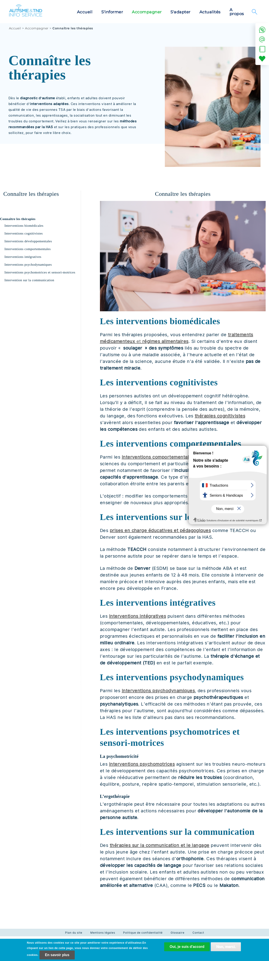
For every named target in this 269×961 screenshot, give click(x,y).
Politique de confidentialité (143, 932)
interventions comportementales (158, 457)
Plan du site (73, 932)
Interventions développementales (28, 241)
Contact (198, 932)
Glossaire (177, 932)
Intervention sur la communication (29, 280)
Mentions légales (102, 932)
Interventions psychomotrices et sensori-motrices (39, 272)
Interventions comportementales (27, 249)
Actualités (210, 12)
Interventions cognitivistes (23, 233)
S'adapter (180, 12)
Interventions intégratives (22, 257)
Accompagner (146, 12)
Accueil (84, 12)
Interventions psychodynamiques (28, 264)
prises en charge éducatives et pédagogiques (160, 530)
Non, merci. (226, 949)
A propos (237, 12)
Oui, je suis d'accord (187, 949)
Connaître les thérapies (17, 219)
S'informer (112, 12)
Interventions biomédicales (23, 225)
